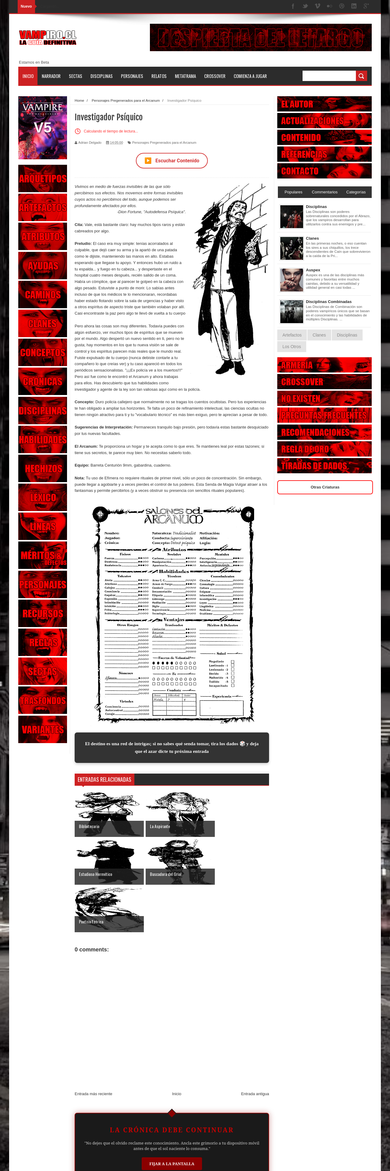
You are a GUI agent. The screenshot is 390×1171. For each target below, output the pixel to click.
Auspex (313, 270)
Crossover (214, 75)
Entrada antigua (255, 1046)
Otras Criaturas (325, 487)
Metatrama (185, 75)
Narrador (51, 75)
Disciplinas (101, 75)
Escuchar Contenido (171, 160)
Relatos (159, 75)
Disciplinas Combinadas (329, 301)
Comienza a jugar (250, 75)
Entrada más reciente (93, 1046)
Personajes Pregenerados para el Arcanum (164, 142)
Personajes (132, 75)
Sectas (75, 75)
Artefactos (292, 335)
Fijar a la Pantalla (171, 1116)
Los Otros (291, 346)
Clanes (312, 238)
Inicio (28, 75)
